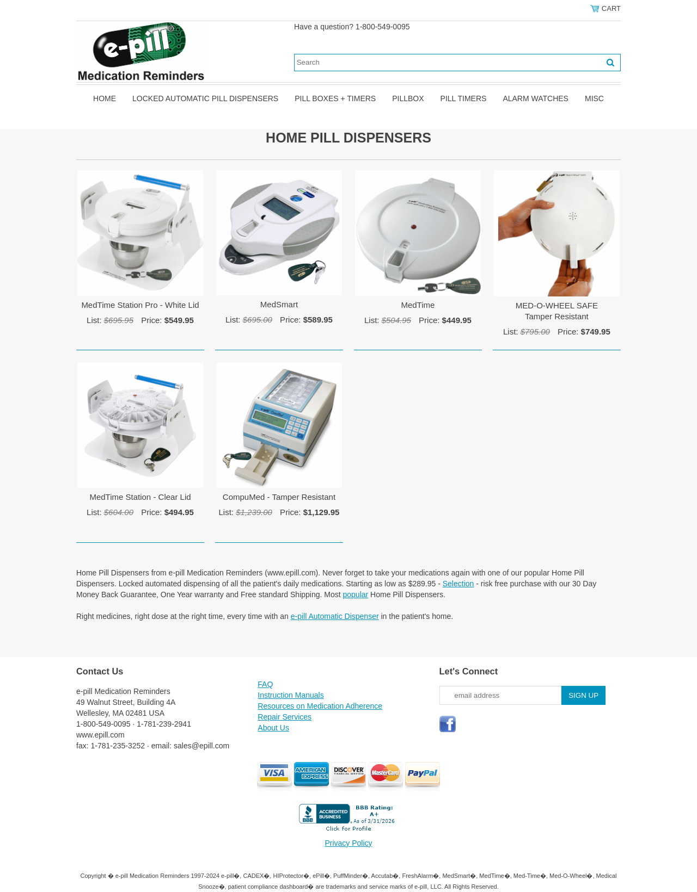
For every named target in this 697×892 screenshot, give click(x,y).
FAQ (265, 684)
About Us (273, 727)
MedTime (418, 304)
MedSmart (279, 304)
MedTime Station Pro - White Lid (140, 304)
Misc (594, 98)
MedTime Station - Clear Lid (140, 496)
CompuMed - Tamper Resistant (279, 496)
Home (104, 98)
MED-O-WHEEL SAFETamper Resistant (557, 311)
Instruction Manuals (290, 695)
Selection (458, 583)
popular (356, 594)
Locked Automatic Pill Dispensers (205, 98)
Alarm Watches (535, 98)
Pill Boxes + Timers (335, 98)
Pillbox (408, 98)
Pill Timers (464, 98)
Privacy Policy (348, 843)
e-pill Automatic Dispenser (335, 616)
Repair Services (284, 717)
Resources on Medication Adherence (320, 706)
